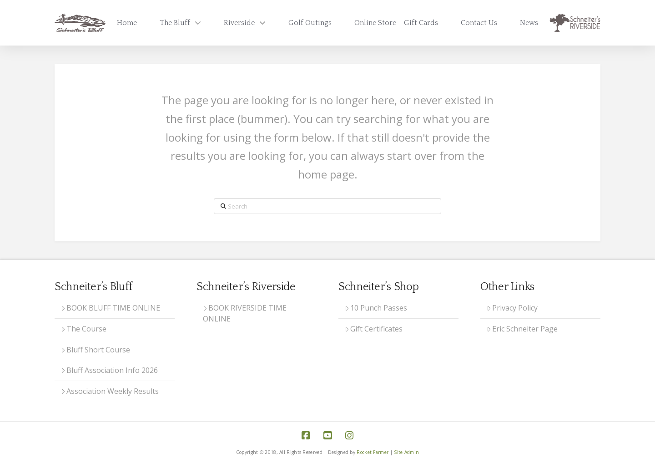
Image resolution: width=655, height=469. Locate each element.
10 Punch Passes (376, 308)
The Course (84, 329)
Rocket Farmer (372, 452)
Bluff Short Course (96, 350)
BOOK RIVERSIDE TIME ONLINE (245, 313)
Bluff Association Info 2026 (109, 370)
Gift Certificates (374, 329)
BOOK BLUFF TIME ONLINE (111, 308)
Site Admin (406, 452)
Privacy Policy (512, 308)
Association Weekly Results (110, 391)
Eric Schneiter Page (522, 329)
